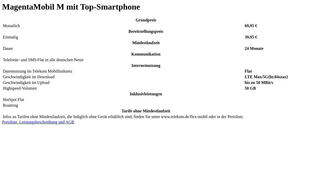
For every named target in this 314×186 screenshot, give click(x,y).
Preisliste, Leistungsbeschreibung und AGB (38, 122)
